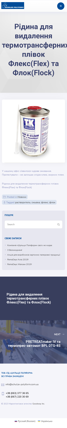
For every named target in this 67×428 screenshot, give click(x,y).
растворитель (23, 202)
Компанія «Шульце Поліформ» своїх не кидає (29, 245)
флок (52, 202)
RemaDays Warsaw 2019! (19, 264)
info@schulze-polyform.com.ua (22, 384)
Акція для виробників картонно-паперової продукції (33, 254)
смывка (36, 202)
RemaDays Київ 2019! (17, 259)
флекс (44, 202)
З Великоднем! (14, 250)
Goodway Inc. (39, 403)
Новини (22, 197)
